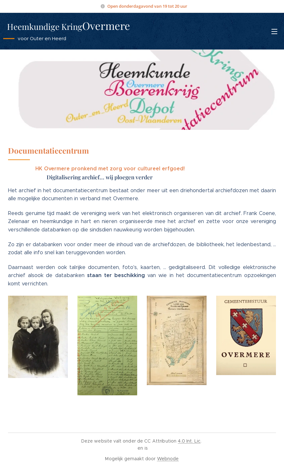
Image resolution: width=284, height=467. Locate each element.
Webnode (168, 459)
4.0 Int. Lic (189, 441)
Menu (274, 31)
